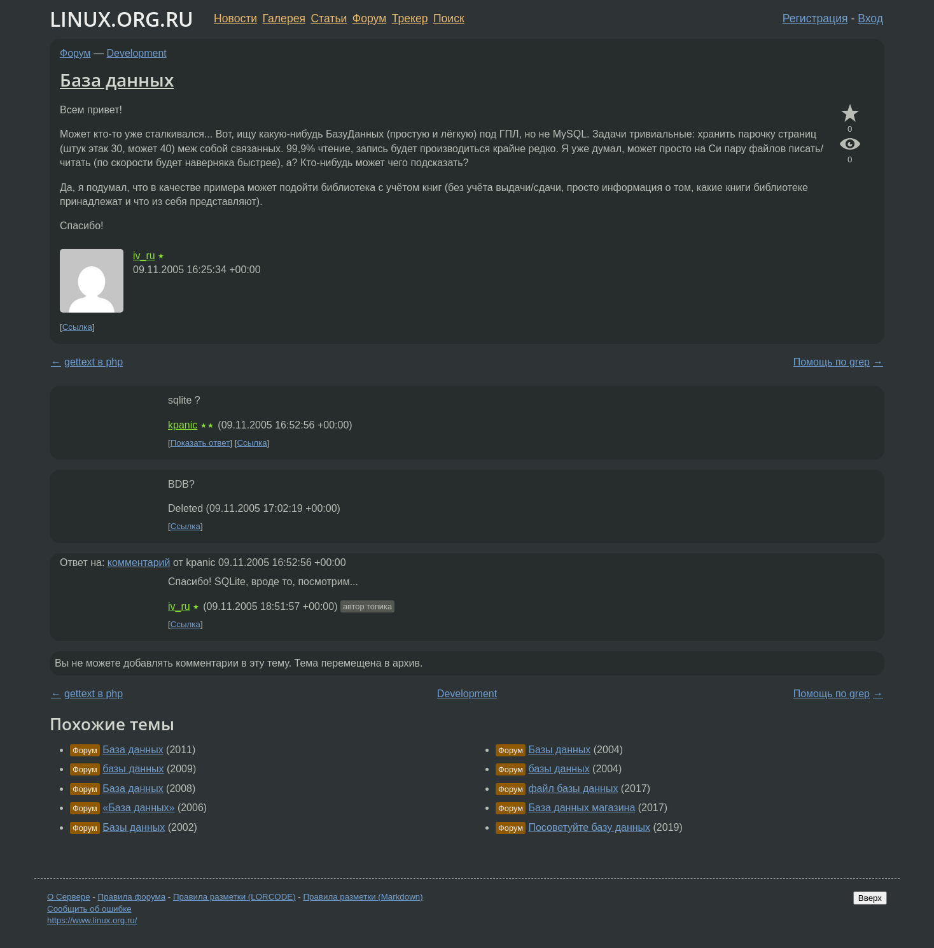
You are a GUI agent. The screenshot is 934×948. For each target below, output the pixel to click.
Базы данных (133, 827)
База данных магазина (581, 807)
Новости (235, 18)
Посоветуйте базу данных (589, 827)
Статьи (328, 18)
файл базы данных (573, 788)
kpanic (182, 425)
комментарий (139, 562)
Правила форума (132, 897)
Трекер (410, 18)
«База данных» (138, 807)
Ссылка (77, 327)
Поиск (448, 18)
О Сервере (68, 897)
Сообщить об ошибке (89, 909)
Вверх (870, 898)
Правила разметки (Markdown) (362, 897)
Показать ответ (200, 443)
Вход (870, 18)
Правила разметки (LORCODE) (234, 897)
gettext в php (93, 362)
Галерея (284, 18)
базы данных (133, 768)
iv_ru (144, 255)
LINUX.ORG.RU (121, 18)
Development (137, 53)
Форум (369, 18)
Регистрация (815, 18)
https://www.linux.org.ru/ (92, 920)
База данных (117, 79)
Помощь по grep (831, 362)
